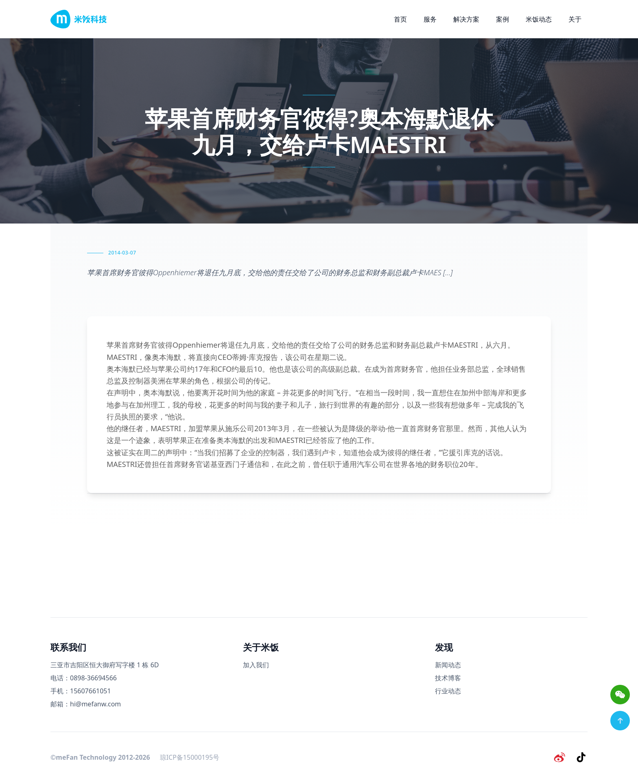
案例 (502, 19)
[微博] (559, 757)
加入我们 (256, 664)
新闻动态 (448, 664)
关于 (574, 19)
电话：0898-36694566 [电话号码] (83, 677)
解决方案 (466, 19)
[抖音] (581, 757)
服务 (430, 19)
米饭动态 (539, 19)
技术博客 (448, 677)
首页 (400, 19)
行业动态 (448, 690)
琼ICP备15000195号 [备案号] (189, 757)
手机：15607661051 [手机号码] (80, 690)
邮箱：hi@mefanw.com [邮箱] (85, 703)
